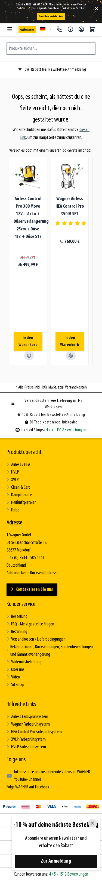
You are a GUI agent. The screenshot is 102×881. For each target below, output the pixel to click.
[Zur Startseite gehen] (27, 29)
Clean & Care (18, 487)
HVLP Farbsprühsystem (26, 747)
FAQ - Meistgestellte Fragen (30, 624)
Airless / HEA (18, 464)
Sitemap (15, 684)
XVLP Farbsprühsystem (26, 739)
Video (13, 677)
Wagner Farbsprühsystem (28, 724)
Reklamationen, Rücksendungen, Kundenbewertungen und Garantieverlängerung (50, 650)
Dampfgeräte (19, 495)
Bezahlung (17, 631)
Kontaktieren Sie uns (32, 589)
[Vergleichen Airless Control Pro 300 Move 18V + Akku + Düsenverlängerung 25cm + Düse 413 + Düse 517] (29, 355)
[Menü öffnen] (10, 29)
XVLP (13, 479)
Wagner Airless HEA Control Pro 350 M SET (69, 206)
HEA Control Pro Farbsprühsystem (34, 732)
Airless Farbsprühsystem (27, 716)
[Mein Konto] (81, 29)
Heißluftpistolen (21, 502)
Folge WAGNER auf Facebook (28, 787)
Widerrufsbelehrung (24, 662)
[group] (71, 223)
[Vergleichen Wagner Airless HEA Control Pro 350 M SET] (71, 355)
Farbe (13, 510)
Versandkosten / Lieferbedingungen (36, 639)
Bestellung (17, 616)
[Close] (92, 823)
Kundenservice (21, 604)
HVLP (13, 472)
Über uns (15, 669)
